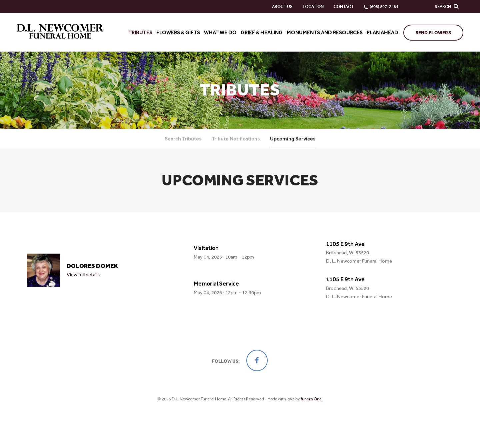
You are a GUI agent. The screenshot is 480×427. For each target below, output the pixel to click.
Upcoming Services (293, 138)
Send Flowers (433, 33)
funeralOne (311, 398)
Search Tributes (183, 138)
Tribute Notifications (236, 138)
